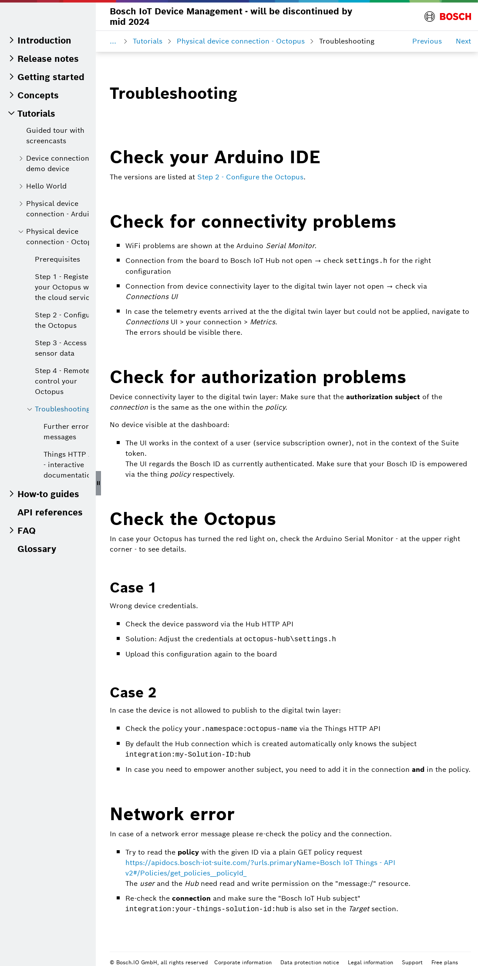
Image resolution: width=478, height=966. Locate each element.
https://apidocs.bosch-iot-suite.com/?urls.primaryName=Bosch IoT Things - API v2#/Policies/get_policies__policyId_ (260, 866)
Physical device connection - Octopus (241, 41)
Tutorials (147, 41)
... (113, 41)
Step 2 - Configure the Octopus (250, 177)
